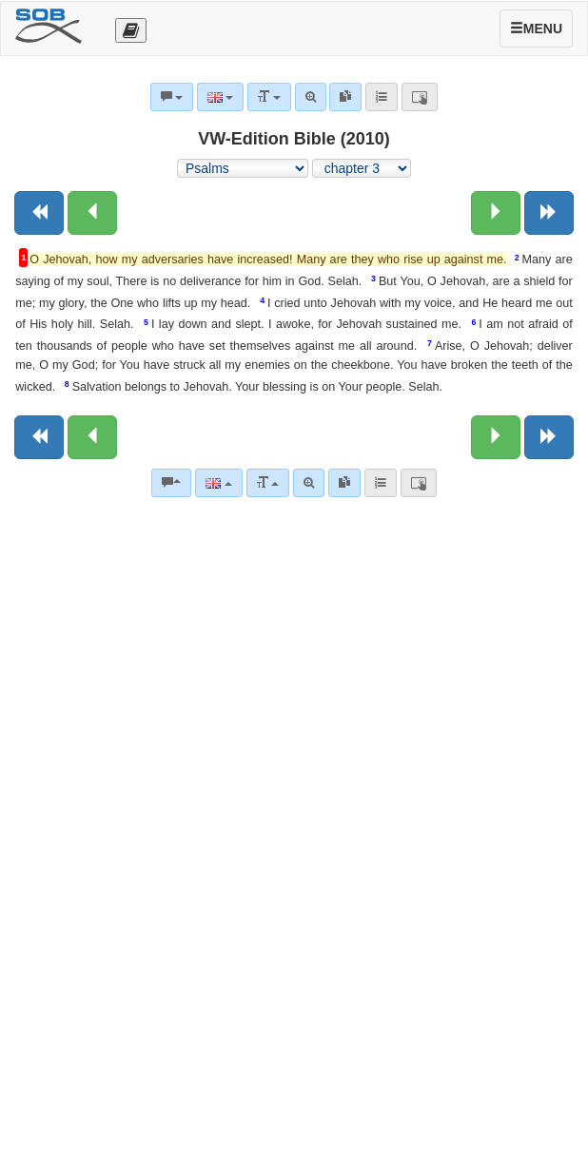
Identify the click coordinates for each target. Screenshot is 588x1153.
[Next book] (549, 213)
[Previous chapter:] (92, 213)
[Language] (218, 483)
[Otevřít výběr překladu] (131, 30)
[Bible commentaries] (171, 483)
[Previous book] (39, 213)
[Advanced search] (308, 483)
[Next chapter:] (495, 213)
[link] (344, 483)
